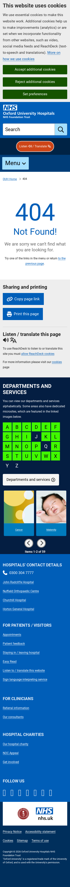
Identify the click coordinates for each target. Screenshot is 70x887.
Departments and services (28, 479)
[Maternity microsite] (51, 513)
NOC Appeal (11, 753)
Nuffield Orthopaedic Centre (21, 591)
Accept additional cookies (35, 69)
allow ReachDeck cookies (37, 353)
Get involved (11, 762)
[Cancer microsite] (19, 513)
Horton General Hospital (18, 609)
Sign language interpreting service (25, 679)
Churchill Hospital (14, 600)
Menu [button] (12, 163)
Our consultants (13, 717)
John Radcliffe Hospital (18, 582)
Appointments (12, 634)
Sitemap (22, 840)
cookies (57, 362)
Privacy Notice (12, 831)
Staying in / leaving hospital (21, 652)
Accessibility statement (40, 831)
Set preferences (35, 94)
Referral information (16, 708)
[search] (61, 129)
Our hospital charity (15, 744)
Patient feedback (14, 643)
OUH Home (10, 179)
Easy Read (10, 661)
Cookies (8, 840)
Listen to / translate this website (24, 670)
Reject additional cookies (35, 82)
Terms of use (40, 840)
